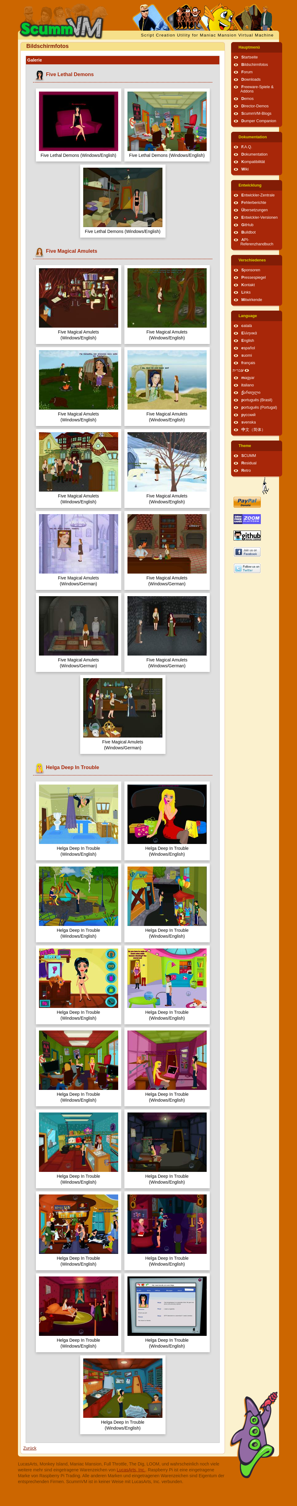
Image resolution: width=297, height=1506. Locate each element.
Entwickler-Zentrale (258, 195)
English (247, 340)
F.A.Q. (246, 147)
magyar (248, 378)
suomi (246, 355)
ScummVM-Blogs (256, 113)
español (248, 348)
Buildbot (248, 232)
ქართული (250, 392)
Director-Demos (255, 106)
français (248, 363)
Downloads (250, 79)
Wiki (245, 169)
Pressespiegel (253, 277)
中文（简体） (253, 430)
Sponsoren (250, 270)
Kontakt (248, 285)
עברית (238, 370)
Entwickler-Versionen (259, 217)
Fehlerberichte (253, 202)
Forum (246, 72)
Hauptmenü (249, 47)
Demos (247, 99)
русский (248, 415)
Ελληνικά (249, 333)
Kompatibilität (253, 162)
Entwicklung (250, 185)
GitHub (247, 225)
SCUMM (248, 456)
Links (246, 292)
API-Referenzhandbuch (256, 242)
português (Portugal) (259, 407)
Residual (248, 463)
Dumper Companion (258, 121)
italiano (247, 385)
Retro (246, 470)
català (246, 326)
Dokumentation (253, 137)
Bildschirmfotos (254, 64)
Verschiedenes (252, 260)
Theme (245, 446)
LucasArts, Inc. (131, 1469)
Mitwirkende (251, 300)
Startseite (249, 57)
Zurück (30, 1448)
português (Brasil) (256, 400)
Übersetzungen (254, 210)
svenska (248, 422)
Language (248, 316)
